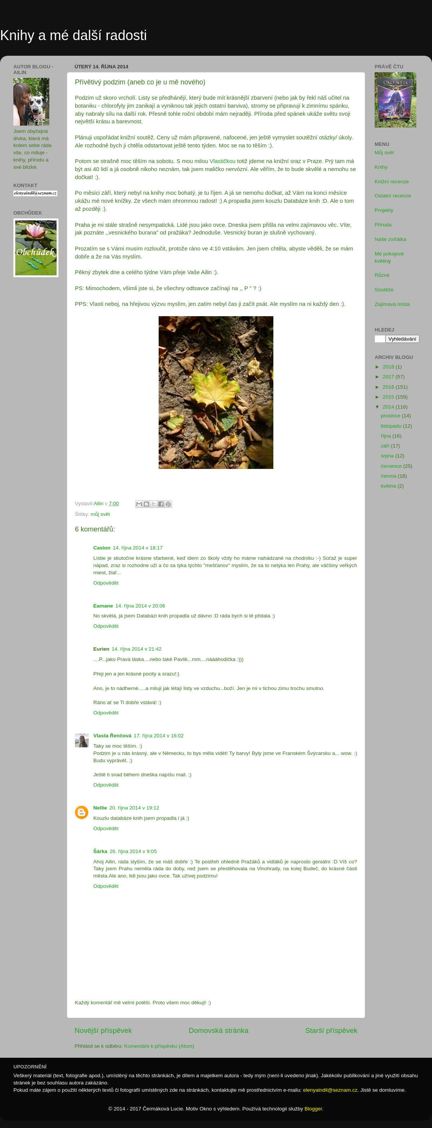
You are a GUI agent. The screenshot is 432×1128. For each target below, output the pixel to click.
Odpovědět (106, 583)
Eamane (103, 606)
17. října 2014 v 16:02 (159, 736)
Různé (382, 275)
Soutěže (384, 290)
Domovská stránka (218, 1030)
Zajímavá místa (392, 304)
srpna (388, 456)
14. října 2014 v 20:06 (140, 606)
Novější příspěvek (103, 1030)
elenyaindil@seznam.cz (330, 1090)
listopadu (392, 426)
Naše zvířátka (390, 239)
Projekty (384, 210)
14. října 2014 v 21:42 (137, 649)
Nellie (100, 808)
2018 (389, 367)
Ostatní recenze (393, 196)
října (386, 436)
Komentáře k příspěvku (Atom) (159, 1046)
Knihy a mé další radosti (73, 35)
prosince (391, 416)
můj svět (100, 514)
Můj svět (384, 152)
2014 (389, 407)
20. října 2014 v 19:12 (134, 808)
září (386, 446)
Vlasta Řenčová (112, 736)
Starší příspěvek (331, 1030)
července (392, 466)
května (389, 486)
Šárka (100, 851)
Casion (101, 548)
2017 (389, 377)
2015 (389, 397)
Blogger (313, 1109)
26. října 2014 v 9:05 (133, 851)
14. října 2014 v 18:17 (138, 548)
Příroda (383, 225)
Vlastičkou (222, 161)
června (389, 476)
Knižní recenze (392, 181)
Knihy (381, 167)
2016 (389, 387)
